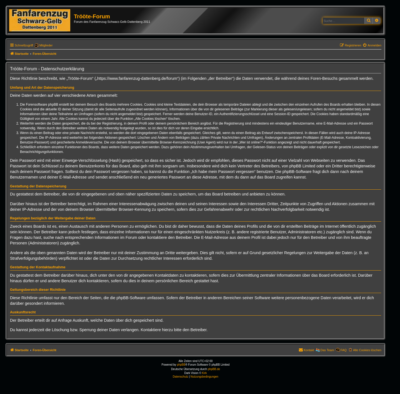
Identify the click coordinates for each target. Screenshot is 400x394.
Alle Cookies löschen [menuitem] (367, 350)
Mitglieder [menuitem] (46, 45)
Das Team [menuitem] (327, 350)
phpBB (181, 364)
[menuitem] (371, 45)
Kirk (204, 373)
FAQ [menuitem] (344, 350)
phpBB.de (214, 369)
